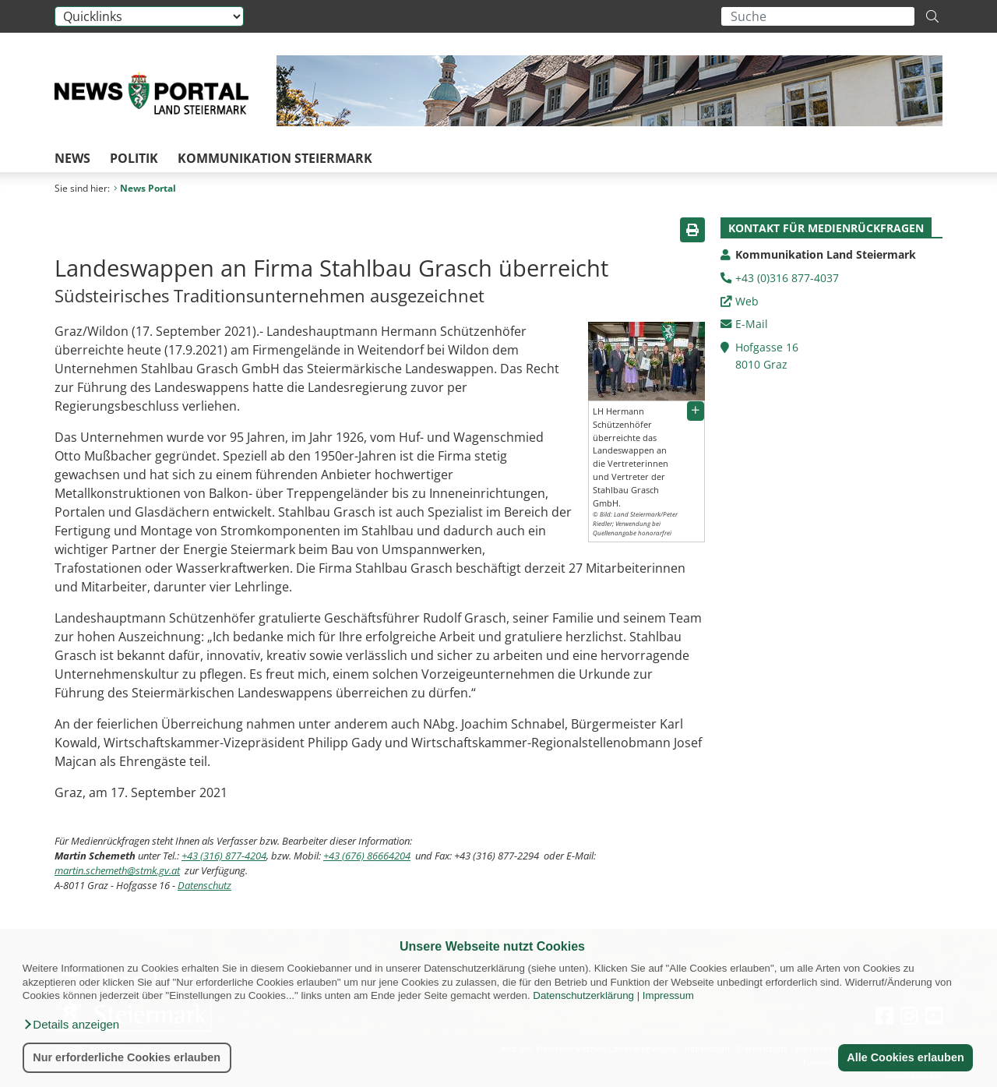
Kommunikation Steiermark (275, 158)
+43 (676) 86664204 (366, 856)
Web (747, 301)
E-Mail (751, 323)
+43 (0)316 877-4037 (787, 277)
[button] (71, 1024)
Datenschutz (204, 885)
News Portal (145, 188)
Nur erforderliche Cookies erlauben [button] (126, 1057)
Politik (134, 158)
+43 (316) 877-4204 (223, 856)
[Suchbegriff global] (817, 16)
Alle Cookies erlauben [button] (905, 1057)
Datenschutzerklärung (583, 995)
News (72, 158)
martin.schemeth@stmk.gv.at (117, 870)
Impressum (668, 995)
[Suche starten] (932, 16)
